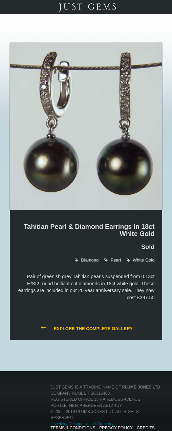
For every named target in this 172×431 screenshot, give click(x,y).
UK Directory (101, 423)
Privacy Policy (116, 428)
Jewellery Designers (68, 423)
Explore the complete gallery (85, 328)
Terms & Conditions (72, 428)
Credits (146, 428)
